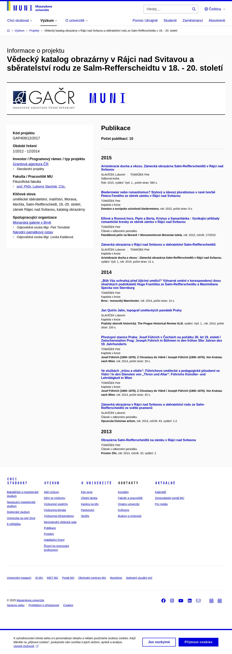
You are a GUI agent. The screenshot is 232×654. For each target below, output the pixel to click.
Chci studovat (17, 481)
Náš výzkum (51, 492)
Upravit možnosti (26, 647)
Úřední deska (89, 498)
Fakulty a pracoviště (130, 498)
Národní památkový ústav (33, 232)
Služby (85, 516)
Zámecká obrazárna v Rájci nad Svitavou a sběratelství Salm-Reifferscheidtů (158, 244)
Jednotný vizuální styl (139, 577)
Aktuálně (165, 483)
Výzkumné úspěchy (56, 504)
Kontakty (123, 492)
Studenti (170, 21)
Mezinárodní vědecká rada (60, 522)
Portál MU (68, 577)
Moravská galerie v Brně (32, 223)
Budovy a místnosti (129, 516)
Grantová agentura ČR (30, 164)
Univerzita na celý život (21, 518)
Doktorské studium (18, 512)
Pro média (161, 504)
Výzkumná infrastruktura (59, 516)
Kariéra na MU (90, 504)
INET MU (52, 577)
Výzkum (51, 483)
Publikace (50, 528)
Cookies (68, 605)
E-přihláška (14, 524)
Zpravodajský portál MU (169, 498)
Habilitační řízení (54, 539)
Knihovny (123, 510)
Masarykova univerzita (30, 600)
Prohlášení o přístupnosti (44, 605)
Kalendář (160, 492)
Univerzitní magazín (19, 577)
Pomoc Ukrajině (145, 21)
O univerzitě (96, 483)
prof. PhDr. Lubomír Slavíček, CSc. (41, 186)
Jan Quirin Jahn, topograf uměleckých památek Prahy (141, 310)
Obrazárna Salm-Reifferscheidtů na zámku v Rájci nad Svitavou (148, 440)
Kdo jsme (86, 492)
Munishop (116, 577)
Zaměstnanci (193, 21)
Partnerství (87, 510)
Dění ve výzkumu (54, 498)
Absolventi (217, 21)
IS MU (39, 577)
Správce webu (15, 605)
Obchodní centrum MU (92, 577)
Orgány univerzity (128, 504)
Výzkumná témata (55, 510)
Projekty (49, 534)
